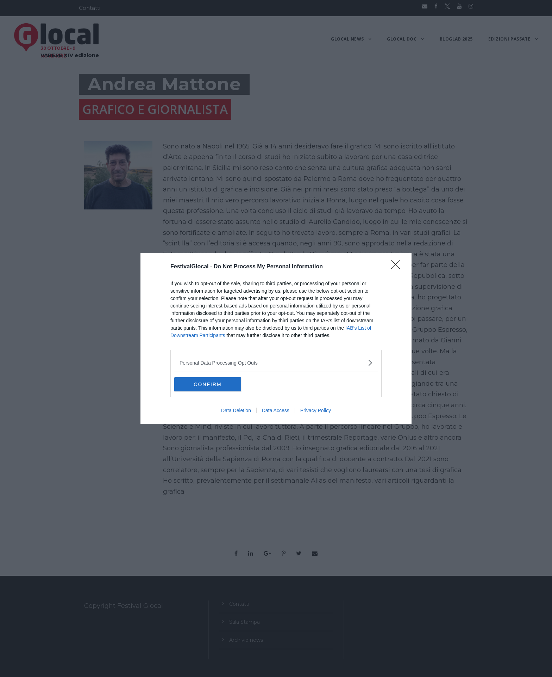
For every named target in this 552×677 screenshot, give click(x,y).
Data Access (275, 410)
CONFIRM (207, 384)
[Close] (397, 267)
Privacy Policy (315, 410)
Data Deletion (236, 410)
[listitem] (276, 362)
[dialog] (276, 338)
